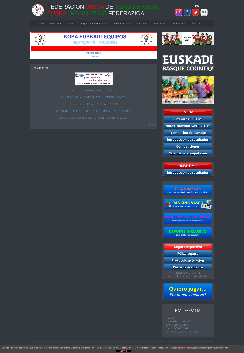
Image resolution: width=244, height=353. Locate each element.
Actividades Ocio (122, 23)
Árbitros (196, 23)
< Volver (150, 124)
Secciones (142, 23)
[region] (188, 38)
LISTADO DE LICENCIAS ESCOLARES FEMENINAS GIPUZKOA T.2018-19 (93, 110)
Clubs (70, 23)
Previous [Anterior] (166, 37)
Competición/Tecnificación (93, 23)
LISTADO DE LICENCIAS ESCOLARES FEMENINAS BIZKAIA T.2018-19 (94, 117)
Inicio (41, 23)
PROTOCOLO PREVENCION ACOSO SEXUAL (94, 90)
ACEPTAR (123, 351)
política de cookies (185, 348)
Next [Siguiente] (209, 37)
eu (202, 5)
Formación (159, 23)
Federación (55, 23)
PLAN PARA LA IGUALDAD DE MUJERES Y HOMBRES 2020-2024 (94, 97)
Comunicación (178, 23)
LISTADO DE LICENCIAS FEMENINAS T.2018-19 (93, 104)
